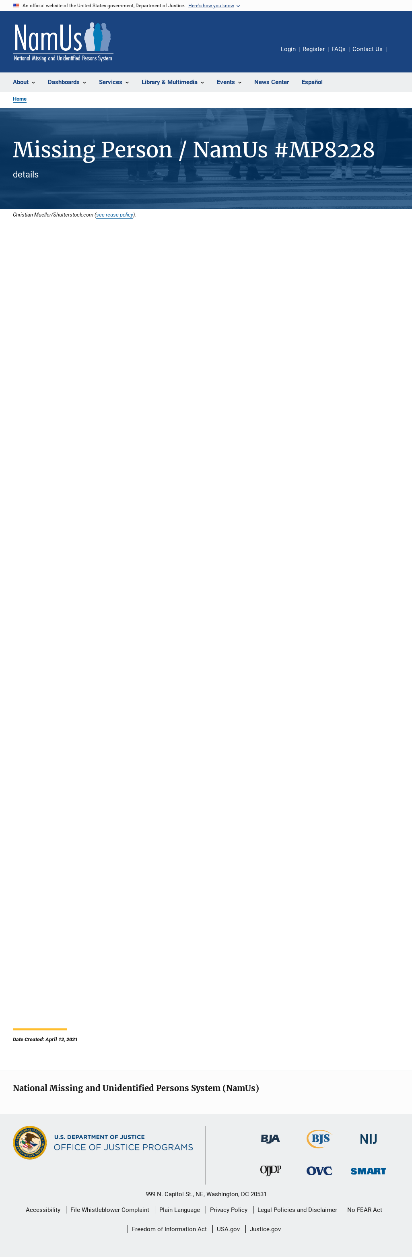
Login (288, 49)
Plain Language (179, 1210)
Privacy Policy (228, 1210)
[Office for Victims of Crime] (319, 1177)
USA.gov (228, 1229)
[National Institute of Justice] (368, 1145)
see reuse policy (114, 214)
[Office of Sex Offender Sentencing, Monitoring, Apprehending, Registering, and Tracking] (368, 1176)
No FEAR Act (364, 1210)
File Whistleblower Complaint (109, 1210)
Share (399, 55)
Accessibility (43, 1210)
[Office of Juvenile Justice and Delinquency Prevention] (270, 1178)
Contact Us (367, 49)
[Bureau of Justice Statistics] (320, 1150)
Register (314, 49)
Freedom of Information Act (169, 1229)
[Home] (63, 42)
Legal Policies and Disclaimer (297, 1210)
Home (20, 99)
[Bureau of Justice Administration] (270, 1145)
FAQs (339, 49)
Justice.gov (265, 1229)
